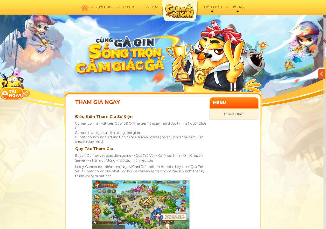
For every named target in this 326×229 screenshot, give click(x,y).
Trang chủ (84, 7)
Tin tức (129, 7)
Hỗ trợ (237, 7)
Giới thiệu (104, 7)
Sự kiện (151, 7)
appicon (180, 10)
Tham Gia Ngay (234, 114)
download (12, 84)
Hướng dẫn (212, 7)
